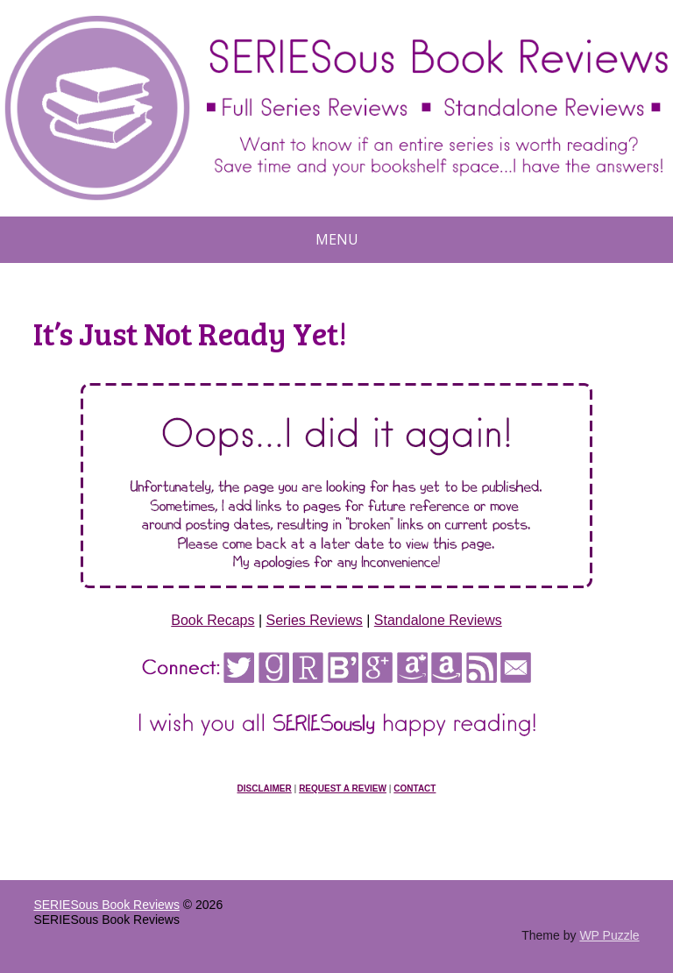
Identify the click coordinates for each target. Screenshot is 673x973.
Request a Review (342, 788)
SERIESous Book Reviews (106, 905)
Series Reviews (314, 620)
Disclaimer (264, 788)
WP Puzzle (609, 935)
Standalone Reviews (438, 620)
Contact (414, 788)
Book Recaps (212, 620)
